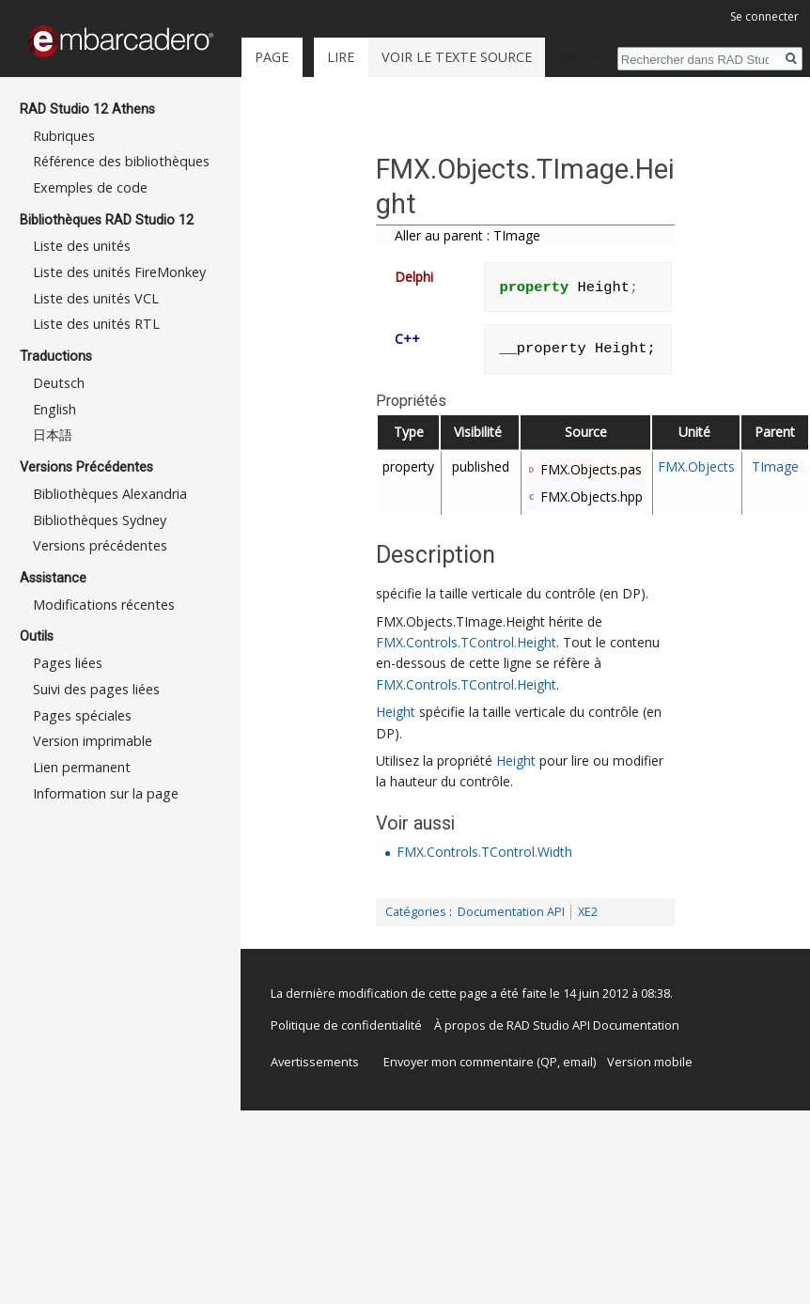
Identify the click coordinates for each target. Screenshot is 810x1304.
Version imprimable (92, 741)
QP (548, 1061)
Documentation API (511, 912)
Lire (340, 57)
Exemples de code (90, 187)
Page (271, 57)
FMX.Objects (696, 466)
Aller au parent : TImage (467, 235)
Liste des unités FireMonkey (119, 272)
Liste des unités (82, 246)
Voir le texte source (457, 57)
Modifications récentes (104, 604)
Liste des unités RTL (96, 324)
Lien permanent (82, 767)
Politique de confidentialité (346, 1025)
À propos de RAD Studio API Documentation (556, 1025)
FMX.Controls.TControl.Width (484, 852)
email (578, 1061)
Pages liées (67, 663)
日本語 (52, 434)
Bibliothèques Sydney (99, 520)
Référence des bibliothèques (121, 161)
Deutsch (59, 383)
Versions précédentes (100, 545)
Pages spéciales (82, 715)
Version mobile (650, 1061)
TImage (775, 466)
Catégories (415, 912)
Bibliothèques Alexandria (110, 494)
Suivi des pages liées (96, 689)
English (54, 409)
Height (395, 712)
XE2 (588, 912)
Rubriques (64, 136)
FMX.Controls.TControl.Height (466, 642)
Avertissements (315, 1061)
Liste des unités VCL (96, 298)
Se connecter (764, 16)
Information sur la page (106, 793)
